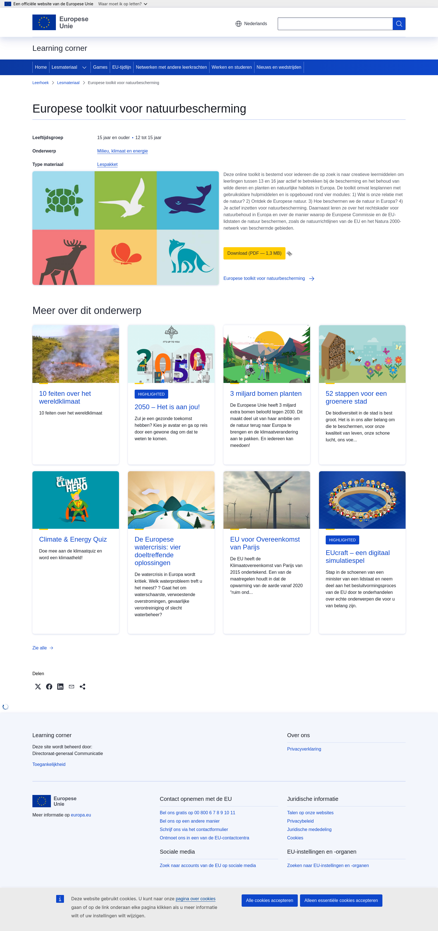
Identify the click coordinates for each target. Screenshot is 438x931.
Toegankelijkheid (48, 764)
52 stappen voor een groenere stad (356, 397)
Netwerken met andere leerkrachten (171, 67)
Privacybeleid (300, 821)
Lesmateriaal (64, 67)
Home (41, 67)
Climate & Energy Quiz (73, 539)
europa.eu (81, 815)
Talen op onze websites (310, 812)
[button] (38, 686)
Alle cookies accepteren (269, 900)
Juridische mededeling (309, 829)
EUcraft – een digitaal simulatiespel (358, 556)
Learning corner (52, 735)
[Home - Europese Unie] (60, 22)
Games (100, 67)
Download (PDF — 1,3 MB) (254, 253)
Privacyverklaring (304, 749)
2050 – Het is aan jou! (167, 407)
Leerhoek (40, 82)
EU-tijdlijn (121, 67)
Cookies (295, 837)
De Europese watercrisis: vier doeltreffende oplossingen (158, 550)
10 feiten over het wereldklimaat (65, 397)
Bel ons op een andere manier (190, 821)
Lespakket (107, 164)
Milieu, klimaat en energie (122, 151)
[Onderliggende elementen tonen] (84, 67)
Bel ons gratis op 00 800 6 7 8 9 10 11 (197, 812)
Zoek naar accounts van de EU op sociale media (208, 865)
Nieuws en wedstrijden (279, 67)
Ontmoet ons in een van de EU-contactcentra (204, 837)
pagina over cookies (195, 898)
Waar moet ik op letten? (122, 3)
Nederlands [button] (251, 23)
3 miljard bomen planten (266, 393)
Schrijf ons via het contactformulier (194, 829)
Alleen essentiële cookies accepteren (341, 900)
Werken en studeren (232, 67)
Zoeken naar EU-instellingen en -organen (328, 865)
